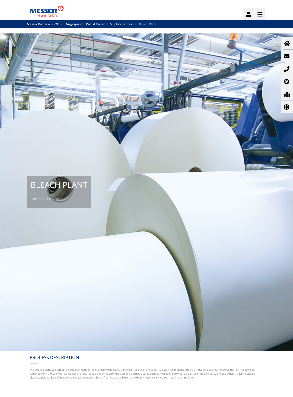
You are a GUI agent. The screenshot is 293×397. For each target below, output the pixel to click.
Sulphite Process (122, 24)
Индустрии (73, 24)
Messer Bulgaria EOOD (43, 24)
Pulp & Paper (95, 24)
